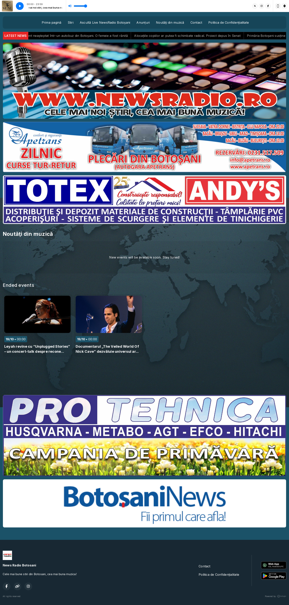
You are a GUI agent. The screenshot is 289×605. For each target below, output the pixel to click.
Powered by (275, 596)
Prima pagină (51, 22)
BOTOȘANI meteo (144, 377)
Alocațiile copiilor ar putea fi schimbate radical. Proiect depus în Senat (194, 36)
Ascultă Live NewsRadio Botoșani (105, 22)
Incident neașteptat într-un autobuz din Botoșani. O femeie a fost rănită (80, 36)
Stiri (71, 22)
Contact (196, 22)
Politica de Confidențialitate (228, 22)
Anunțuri (143, 22)
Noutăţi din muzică (170, 22)
